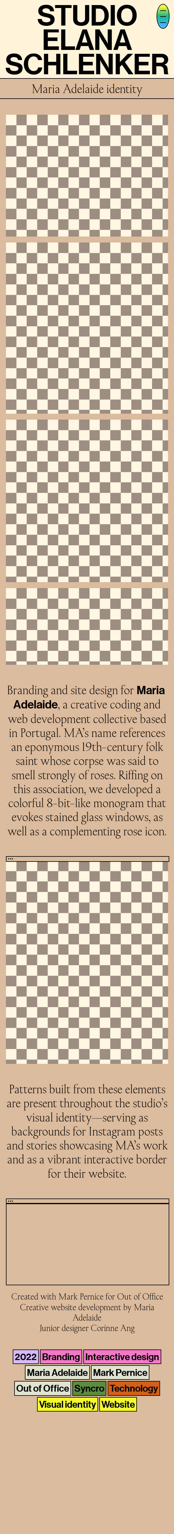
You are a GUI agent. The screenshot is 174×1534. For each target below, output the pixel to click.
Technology (134, 1388)
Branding (61, 1356)
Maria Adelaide (57, 1372)
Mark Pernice (120, 1372)
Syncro (89, 1388)
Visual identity (67, 1404)
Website (118, 1404)
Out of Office (42, 1388)
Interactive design (122, 1356)
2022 (26, 1356)
